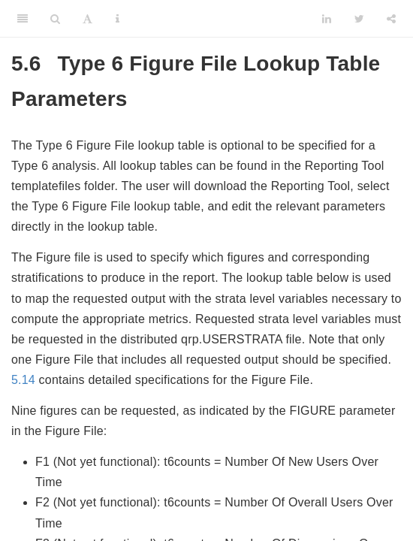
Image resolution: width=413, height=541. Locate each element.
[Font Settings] (87, 19)
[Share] (391, 19)
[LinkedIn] (326, 19)
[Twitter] (359, 19)
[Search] (55, 19)
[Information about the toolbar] (117, 19)
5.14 (23, 379)
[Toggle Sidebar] (22, 19)
